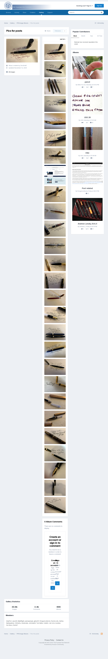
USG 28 (87, 117)
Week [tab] (75, 36)
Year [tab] (91, 36)
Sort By (63, 39)
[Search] (78, 12)
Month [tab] (83, 36)
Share (47, 31)
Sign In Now (58, 583)
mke (87, 153)
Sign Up (99, 5)
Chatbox (32, 12)
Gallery (41, 13)
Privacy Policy (49, 640)
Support (50, 12)
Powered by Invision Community (54, 644)
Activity (17, 12)
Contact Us (59, 640)
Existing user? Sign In (84, 6)
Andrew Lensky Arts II (87, 224)
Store (24, 12)
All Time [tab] (99, 36)
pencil (87, 82)
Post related (87, 188)
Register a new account (53, 588)
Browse (8, 12)
